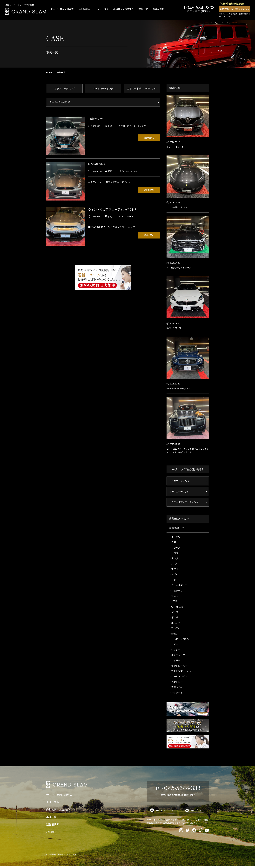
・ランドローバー (178, 665)
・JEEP (173, 601)
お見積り (51, 832)
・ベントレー (176, 681)
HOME (49, 72)
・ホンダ (173, 558)
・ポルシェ (174, 622)
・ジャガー (174, 660)
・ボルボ (173, 617)
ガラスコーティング (64, 88)
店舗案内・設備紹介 (123, 9)
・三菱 (172, 579)
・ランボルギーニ (178, 585)
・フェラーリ (176, 590)
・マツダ (173, 569)
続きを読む (149, 137)
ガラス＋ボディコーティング (141, 88)
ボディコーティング (103, 88)
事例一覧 (143, 9)
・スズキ (173, 563)
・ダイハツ (174, 537)
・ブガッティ (175, 687)
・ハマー (173, 644)
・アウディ (174, 628)
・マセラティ (175, 692)
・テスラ (173, 595)
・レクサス (174, 547)
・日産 (172, 542)
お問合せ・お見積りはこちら (234, 8)
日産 (110, 125)
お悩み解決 (84, 9)
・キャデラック (177, 655)
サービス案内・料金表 (62, 9)
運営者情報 (158, 9)
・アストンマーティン (180, 671)
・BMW (173, 633)
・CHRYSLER (176, 606)
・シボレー (174, 649)
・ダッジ (173, 612)
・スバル (173, 574)
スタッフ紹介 (101, 9)
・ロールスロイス (178, 676)
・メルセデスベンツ (179, 638)
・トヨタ (173, 553)
